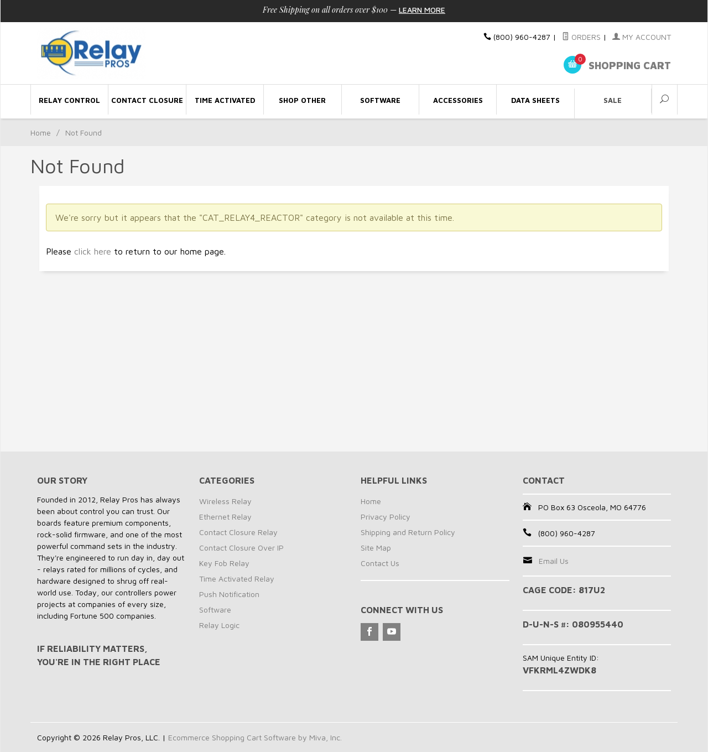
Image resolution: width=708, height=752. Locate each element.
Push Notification (229, 594)
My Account (641, 37)
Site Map (376, 547)
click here (92, 251)
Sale (612, 100)
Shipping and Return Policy (408, 532)
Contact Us (380, 563)
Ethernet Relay (225, 516)
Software (215, 609)
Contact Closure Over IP (241, 547)
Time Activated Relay (236, 578)
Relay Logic (219, 625)
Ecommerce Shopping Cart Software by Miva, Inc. (255, 737)
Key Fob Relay (224, 563)
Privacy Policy (385, 516)
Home (40, 132)
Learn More (422, 9)
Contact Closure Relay (238, 532)
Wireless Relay (225, 501)
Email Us (554, 561)
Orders (581, 37)
